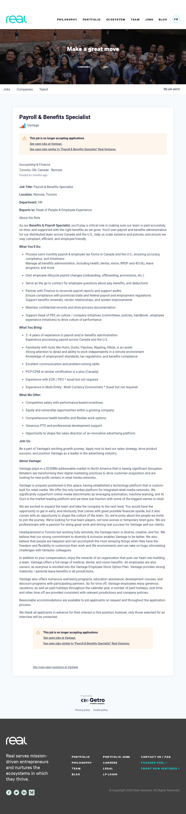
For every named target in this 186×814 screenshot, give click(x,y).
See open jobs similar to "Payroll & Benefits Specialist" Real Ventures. (73, 149)
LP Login (110, 774)
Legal (108, 768)
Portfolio (92, 19)
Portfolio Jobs (116, 757)
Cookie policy (100, 710)
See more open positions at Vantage (55, 667)
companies (25, 89)
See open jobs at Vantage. (46, 143)
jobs (6, 89)
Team (135, 19)
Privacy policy (82, 710)
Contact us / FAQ (156, 757)
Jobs (149, 19)
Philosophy (67, 19)
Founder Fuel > (154, 762)
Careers (110, 762)
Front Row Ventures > (160, 768)
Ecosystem (115, 19)
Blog (163, 19)
